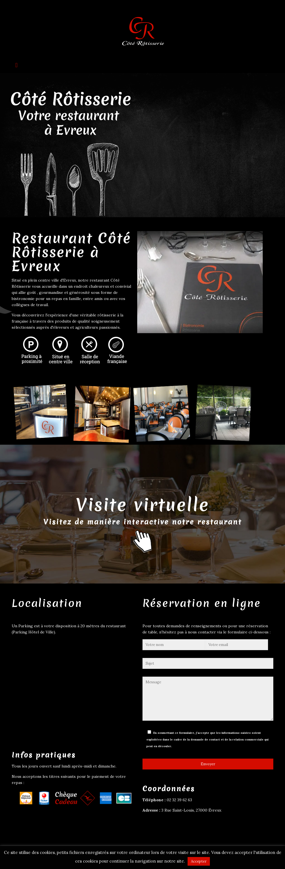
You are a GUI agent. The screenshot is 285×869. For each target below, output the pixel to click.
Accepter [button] (199, 861)
